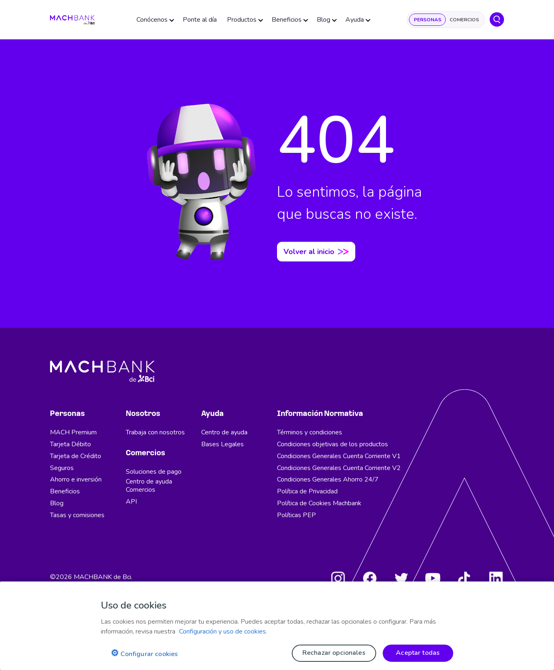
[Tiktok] (464, 578)
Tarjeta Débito (70, 444)
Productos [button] (243, 20)
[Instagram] (338, 578)
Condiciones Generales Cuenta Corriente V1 (339, 456)
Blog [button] (324, 20)
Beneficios (65, 491)
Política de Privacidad (307, 491)
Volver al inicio (316, 252)
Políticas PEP (296, 515)
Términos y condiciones (309, 432)
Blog (57, 503)
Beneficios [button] (288, 20)
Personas (427, 20)
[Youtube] (433, 578)
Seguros (62, 468)
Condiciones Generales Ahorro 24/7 (328, 479)
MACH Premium (73, 432)
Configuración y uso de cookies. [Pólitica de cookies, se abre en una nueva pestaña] (223, 631)
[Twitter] (401, 578)
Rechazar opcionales (334, 652)
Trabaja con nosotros (155, 432)
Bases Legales (222, 444)
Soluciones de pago (154, 472)
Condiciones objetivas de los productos (332, 444)
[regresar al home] (73, 21)
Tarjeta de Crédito (75, 456)
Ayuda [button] (356, 20)
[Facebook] (369, 578)
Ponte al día (201, 20)
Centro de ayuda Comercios (149, 485)
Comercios (464, 20)
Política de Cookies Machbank (319, 503)
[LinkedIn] (496, 578)
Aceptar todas (418, 652)
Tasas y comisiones (77, 515)
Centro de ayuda (224, 432)
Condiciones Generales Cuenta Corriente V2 (339, 468)
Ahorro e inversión (76, 479)
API (131, 501)
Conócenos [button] (153, 20)
